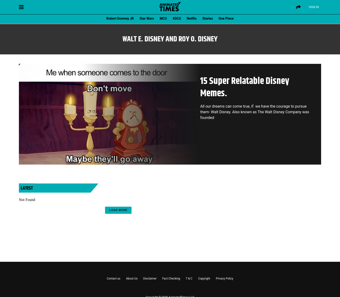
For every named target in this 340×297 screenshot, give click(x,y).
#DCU (177, 18)
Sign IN (314, 7)
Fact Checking (171, 278)
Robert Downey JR (120, 18)
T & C (189, 278)
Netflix (192, 18)
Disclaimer (150, 278)
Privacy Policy (224, 278)
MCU (163, 18)
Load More (118, 210)
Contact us (113, 278)
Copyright (204, 278)
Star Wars (147, 18)
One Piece (226, 18)
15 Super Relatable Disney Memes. (244, 87)
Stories (207, 18)
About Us (132, 278)
